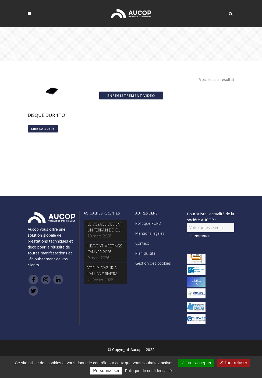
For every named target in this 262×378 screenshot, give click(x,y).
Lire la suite (42, 129)
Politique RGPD (148, 223)
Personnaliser (106, 370)
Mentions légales (149, 233)
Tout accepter (196, 362)
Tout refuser (233, 362)
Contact (142, 243)
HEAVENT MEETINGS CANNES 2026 (104, 248)
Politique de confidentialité (148, 370)
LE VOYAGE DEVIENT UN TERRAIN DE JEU (104, 227)
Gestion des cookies (153, 263)
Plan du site (145, 253)
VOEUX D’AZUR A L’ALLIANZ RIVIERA (102, 270)
